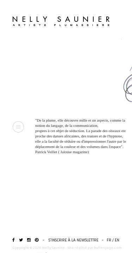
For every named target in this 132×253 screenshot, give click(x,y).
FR (109, 240)
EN (117, 240)
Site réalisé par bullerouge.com (95, 247)
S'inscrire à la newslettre (74, 240)
